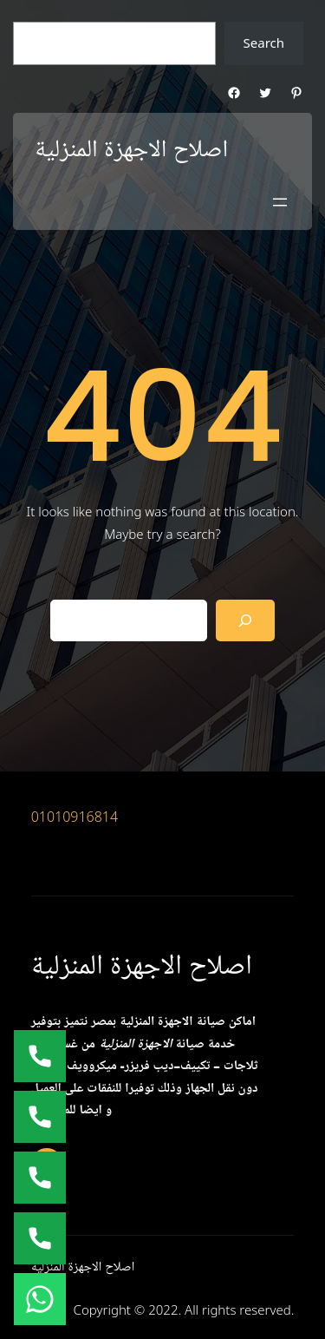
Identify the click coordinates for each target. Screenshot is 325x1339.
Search (264, 42)
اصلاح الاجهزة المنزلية (131, 150)
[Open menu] (280, 202)
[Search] (245, 620)
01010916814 (75, 816)
